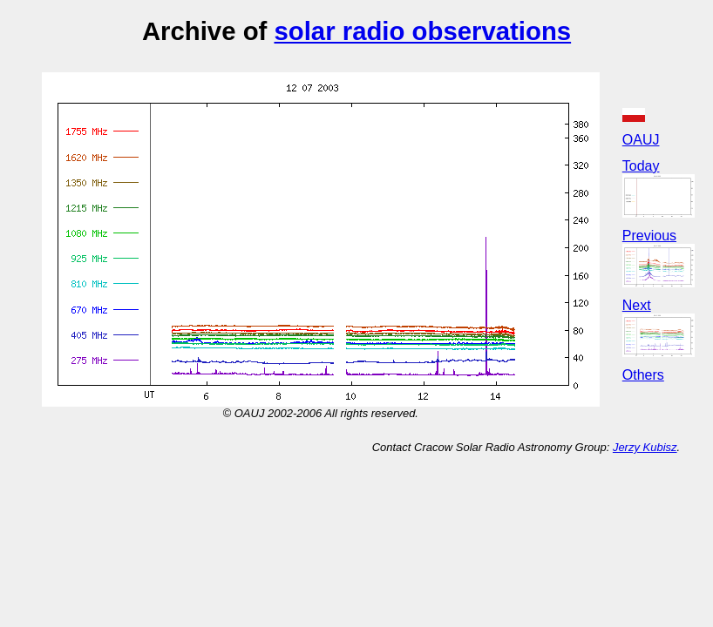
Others (643, 374)
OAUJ (641, 139)
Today (641, 165)
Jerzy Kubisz (645, 447)
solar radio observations (422, 31)
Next (636, 305)
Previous (649, 235)
